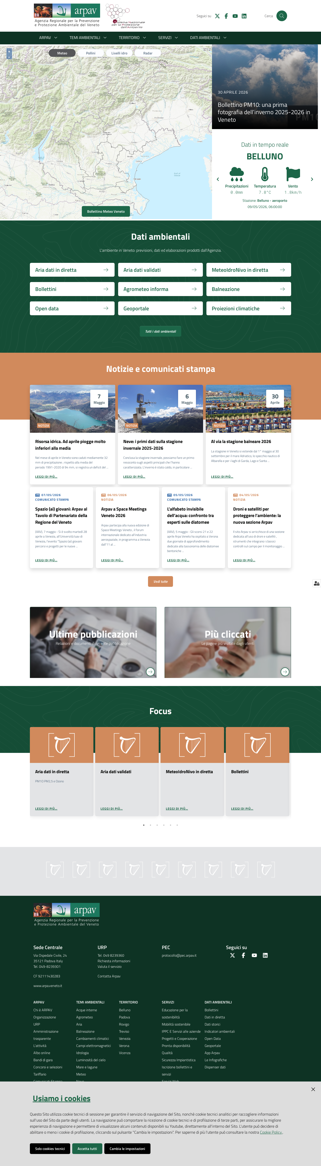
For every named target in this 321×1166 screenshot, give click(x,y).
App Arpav (212, 1052)
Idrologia (82, 1052)
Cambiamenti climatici (92, 1038)
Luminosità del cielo (90, 1060)
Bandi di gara (43, 1060)
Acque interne (86, 1010)
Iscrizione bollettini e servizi (177, 1070)
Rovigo (124, 1024)
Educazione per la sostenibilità (175, 1013)
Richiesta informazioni (114, 961)
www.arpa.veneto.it (47, 985)
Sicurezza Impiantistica (178, 1060)
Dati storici (212, 1024)
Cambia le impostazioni (127, 1148)
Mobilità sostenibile (176, 1024)
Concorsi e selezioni (47, 1067)
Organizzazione (44, 1017)
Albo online (41, 1052)
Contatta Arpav (109, 976)
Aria (79, 1024)
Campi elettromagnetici (93, 1045)
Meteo (81, 1074)
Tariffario (39, 1074)
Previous (26, 777)
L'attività (39, 1045)
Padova (124, 1017)
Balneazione (85, 1031)
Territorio (133, 38)
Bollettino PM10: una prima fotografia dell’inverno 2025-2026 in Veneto (264, 112)
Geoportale (213, 1045)
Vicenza (124, 1052)
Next (295, 777)
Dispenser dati (215, 1067)
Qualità (167, 1052)
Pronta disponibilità (176, 1045)
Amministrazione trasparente (45, 1035)
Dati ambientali (209, 38)
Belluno (124, 1010)
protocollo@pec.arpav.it (179, 955)
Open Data (213, 1038)
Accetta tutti (87, 1148)
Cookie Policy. (271, 1132)
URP (36, 1024)
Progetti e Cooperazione (179, 1038)
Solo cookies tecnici (50, 1148)
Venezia (124, 1038)
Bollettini (211, 1010)
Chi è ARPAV (42, 1010)
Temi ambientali (89, 38)
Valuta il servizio (109, 966)
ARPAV (49, 38)
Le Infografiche (216, 1060)
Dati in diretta (215, 1017)
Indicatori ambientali (220, 1031)
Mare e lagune (86, 1067)
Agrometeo (84, 1017)
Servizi (168, 38)
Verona (124, 1045)
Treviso (124, 1031)
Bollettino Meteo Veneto (106, 211)
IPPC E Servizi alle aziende (181, 1031)
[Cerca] (281, 15)
